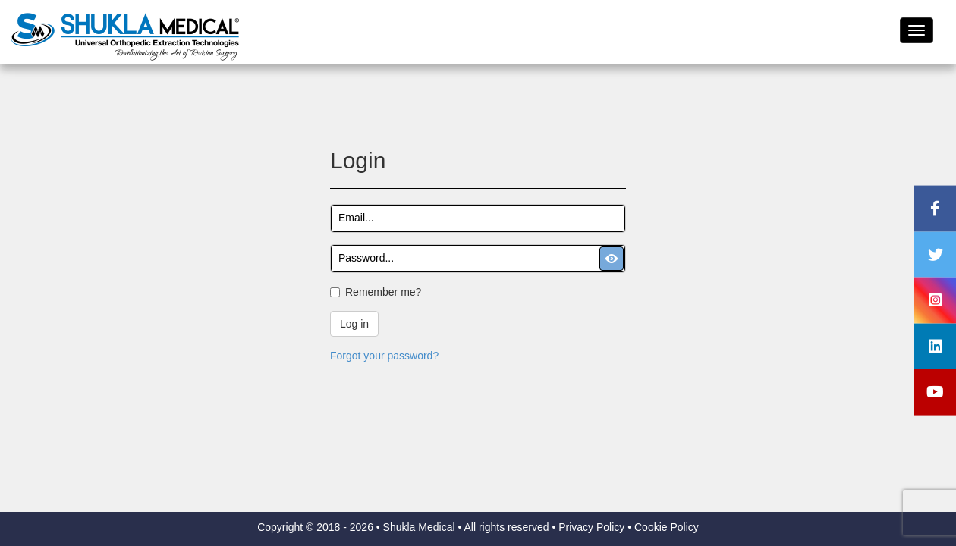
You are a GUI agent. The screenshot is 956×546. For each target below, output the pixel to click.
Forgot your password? (384, 356)
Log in (354, 324)
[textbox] (478, 218)
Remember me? (383, 292)
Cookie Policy (666, 527)
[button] (611, 258)
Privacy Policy (591, 527)
